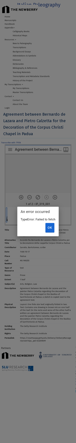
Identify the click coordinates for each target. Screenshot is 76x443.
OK (50, 227)
